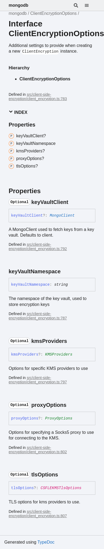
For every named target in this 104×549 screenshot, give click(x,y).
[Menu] (90, 5)
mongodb (18, 5)
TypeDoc (45, 542)
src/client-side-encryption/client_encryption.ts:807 (38, 513)
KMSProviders (58, 354)
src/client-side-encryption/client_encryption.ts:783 (38, 96)
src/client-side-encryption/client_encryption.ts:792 (38, 246)
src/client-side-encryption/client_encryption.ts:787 (38, 316)
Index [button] (18, 112)
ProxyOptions (58, 418)
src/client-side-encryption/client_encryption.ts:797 (38, 380)
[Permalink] (73, 202)
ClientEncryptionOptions (53, 13)
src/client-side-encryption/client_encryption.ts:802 (38, 449)
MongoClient (62, 215)
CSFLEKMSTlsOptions (61, 488)
